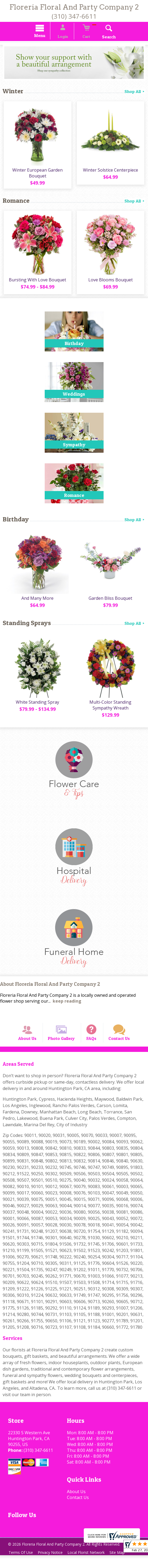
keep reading (67, 1005)
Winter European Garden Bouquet (37, 175)
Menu (44, 36)
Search (104, 37)
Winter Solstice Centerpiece (111, 172)
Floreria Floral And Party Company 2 (74, 7)
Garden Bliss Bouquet (111, 601)
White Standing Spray (37, 706)
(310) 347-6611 (74, 16)
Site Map (122, 1561)
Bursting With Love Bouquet (37, 283)
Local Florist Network (90, 1561)
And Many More (37, 601)
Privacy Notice (52, 1561)
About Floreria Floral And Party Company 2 (50, 988)
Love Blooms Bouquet (111, 283)
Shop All (134, 92)
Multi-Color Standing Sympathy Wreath (111, 709)
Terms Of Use (21, 1561)
